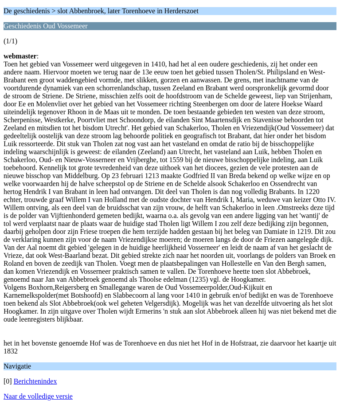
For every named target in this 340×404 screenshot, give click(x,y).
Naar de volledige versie (38, 396)
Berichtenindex (35, 381)
